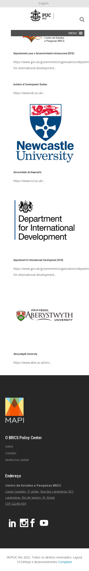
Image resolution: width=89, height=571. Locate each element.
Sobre (9, 446)
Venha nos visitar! (17, 460)
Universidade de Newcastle (27, 172)
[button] (72, 33)
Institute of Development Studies (30, 84)
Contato (10, 453)
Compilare (65, 562)
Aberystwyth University (25, 354)
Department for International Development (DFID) (38, 260)
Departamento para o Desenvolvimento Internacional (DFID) (43, 53)
